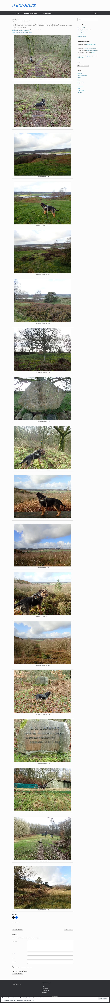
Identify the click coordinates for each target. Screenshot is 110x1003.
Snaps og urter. (80, 90)
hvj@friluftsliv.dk (27, 21)
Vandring (17, 922)
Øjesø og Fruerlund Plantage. (84, 29)
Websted (14, 962)
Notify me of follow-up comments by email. (22, 967)
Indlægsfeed (45, 988)
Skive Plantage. (81, 34)
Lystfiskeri (79, 84)
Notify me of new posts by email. (20, 971)
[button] (95, 13)
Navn (13, 954)
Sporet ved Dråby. (17, 929)
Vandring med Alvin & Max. (30, 13)
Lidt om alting (80, 81)
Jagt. (78, 79)
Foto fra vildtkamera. (82, 75)
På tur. (78, 88)
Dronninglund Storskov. (82, 32)
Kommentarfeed (45, 990)
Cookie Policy (31, 1000)
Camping (79, 73)
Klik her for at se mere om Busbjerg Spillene (22, 32)
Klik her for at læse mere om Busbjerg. (21, 30)
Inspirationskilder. (47, 13)
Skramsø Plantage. (81, 36)
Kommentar (15, 941)
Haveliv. (79, 77)
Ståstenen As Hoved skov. (91, 48)
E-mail (14, 958)
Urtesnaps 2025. (81, 27)
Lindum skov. (68, 929)
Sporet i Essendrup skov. (92, 50)
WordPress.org (45, 992)
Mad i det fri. (80, 86)
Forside (17, 13)
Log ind (43, 986)
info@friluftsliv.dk (17, 984)
